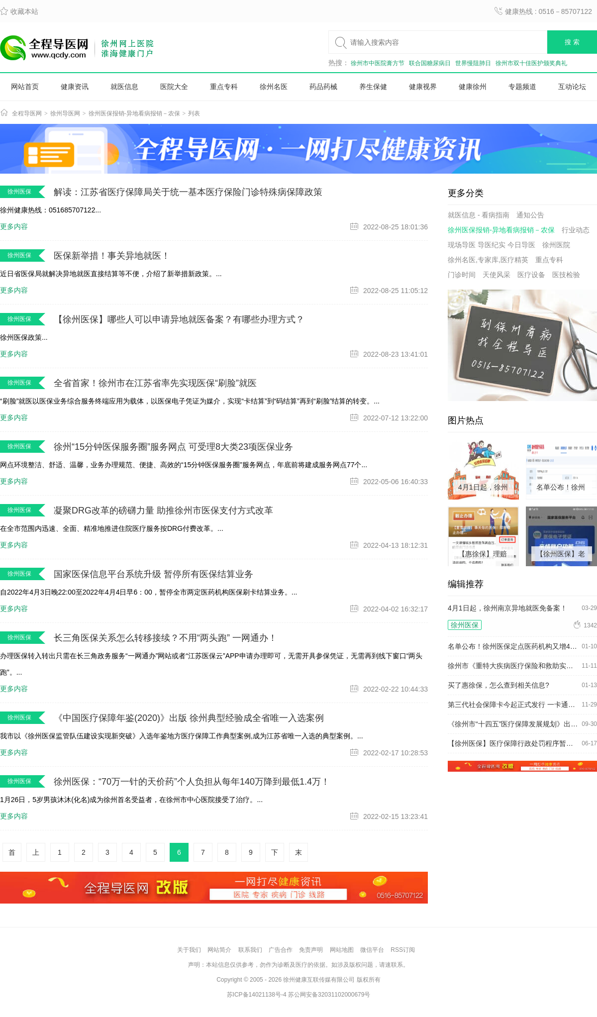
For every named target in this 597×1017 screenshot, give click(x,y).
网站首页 (25, 87)
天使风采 (496, 275)
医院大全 (174, 87)
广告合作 (281, 949)
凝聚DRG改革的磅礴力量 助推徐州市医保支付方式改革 (163, 510)
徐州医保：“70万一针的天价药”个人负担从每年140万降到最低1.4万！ (192, 782)
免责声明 (311, 949)
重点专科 (224, 87)
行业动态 (576, 230)
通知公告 (530, 215)
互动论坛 (572, 87)
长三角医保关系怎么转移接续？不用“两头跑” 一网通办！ (165, 638)
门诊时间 (462, 275)
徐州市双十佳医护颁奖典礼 (531, 63)
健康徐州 (473, 87)
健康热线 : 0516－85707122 (543, 11)
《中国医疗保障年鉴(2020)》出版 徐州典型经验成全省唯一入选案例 (189, 718)
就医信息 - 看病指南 (478, 215)
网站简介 (219, 949)
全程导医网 (27, 113)
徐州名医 (274, 87)
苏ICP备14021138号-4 (257, 994)
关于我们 (189, 949)
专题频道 (522, 87)
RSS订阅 (403, 949)
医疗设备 (531, 275)
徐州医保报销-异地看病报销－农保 (134, 113)
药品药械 (323, 87)
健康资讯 (75, 87)
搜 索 (572, 42)
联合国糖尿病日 (430, 63)
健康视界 (423, 87)
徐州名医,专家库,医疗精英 (488, 260)
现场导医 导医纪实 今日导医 (491, 245)
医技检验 (566, 275)
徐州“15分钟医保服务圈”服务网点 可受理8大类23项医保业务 (173, 447)
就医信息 (124, 87)
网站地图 (342, 949)
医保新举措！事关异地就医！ (112, 256)
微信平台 (372, 949)
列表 (194, 113)
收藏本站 (19, 11)
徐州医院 (556, 245)
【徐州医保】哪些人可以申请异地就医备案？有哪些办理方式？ (179, 319)
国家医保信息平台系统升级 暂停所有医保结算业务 (153, 574)
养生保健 (373, 87)
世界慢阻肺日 (473, 63)
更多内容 (14, 226)
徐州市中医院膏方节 (377, 63)
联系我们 (250, 949)
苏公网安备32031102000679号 (329, 994)
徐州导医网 (65, 113)
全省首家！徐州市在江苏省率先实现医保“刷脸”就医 (155, 383)
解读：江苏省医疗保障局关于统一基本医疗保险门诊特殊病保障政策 (188, 192)
